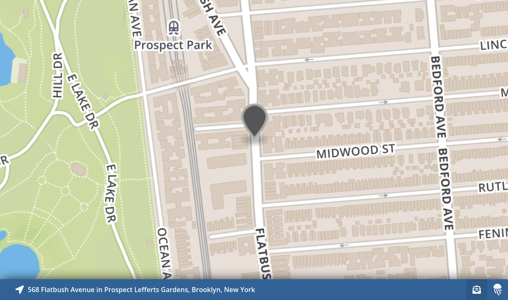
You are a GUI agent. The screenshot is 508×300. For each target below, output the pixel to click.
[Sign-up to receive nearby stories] (476, 289)
